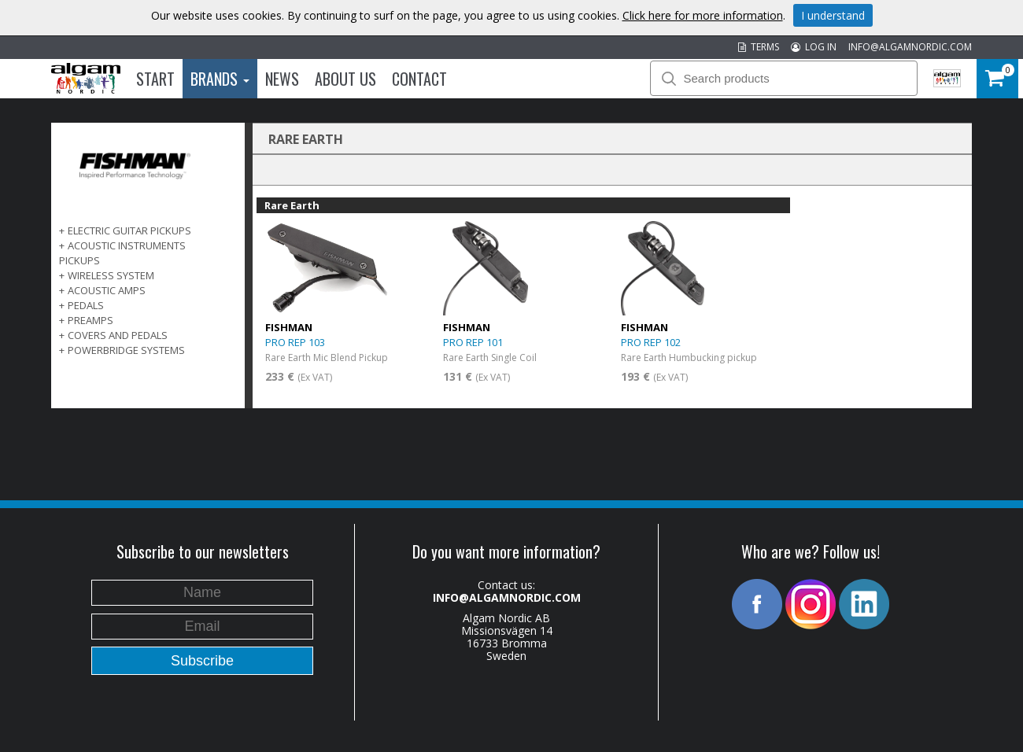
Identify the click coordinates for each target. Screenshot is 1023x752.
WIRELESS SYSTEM (111, 275)
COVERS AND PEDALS (118, 335)
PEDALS (86, 305)
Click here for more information (702, 15)
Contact (419, 78)
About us (345, 78)
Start (155, 78)
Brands (219, 78)
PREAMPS (90, 320)
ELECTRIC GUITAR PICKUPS (129, 230)
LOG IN (813, 46)
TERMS (758, 46)
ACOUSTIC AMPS (107, 290)
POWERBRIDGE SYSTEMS (126, 350)
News (282, 78)
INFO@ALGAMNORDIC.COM (910, 46)
